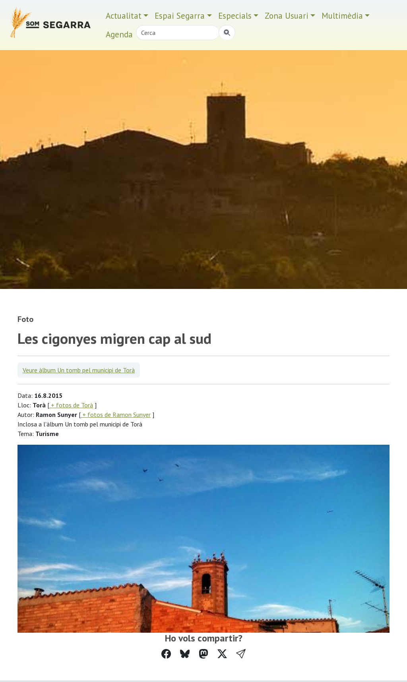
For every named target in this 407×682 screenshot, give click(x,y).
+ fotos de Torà (71, 405)
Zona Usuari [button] (286, 15)
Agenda (119, 34)
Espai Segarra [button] (180, 15)
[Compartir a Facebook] (166, 654)
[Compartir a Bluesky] (185, 654)
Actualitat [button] (123, 15)
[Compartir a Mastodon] (203, 654)
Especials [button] (235, 15)
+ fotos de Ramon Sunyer (116, 414)
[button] (241, 654)
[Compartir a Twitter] (222, 654)
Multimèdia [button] (342, 15)
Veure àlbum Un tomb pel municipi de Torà (79, 370)
